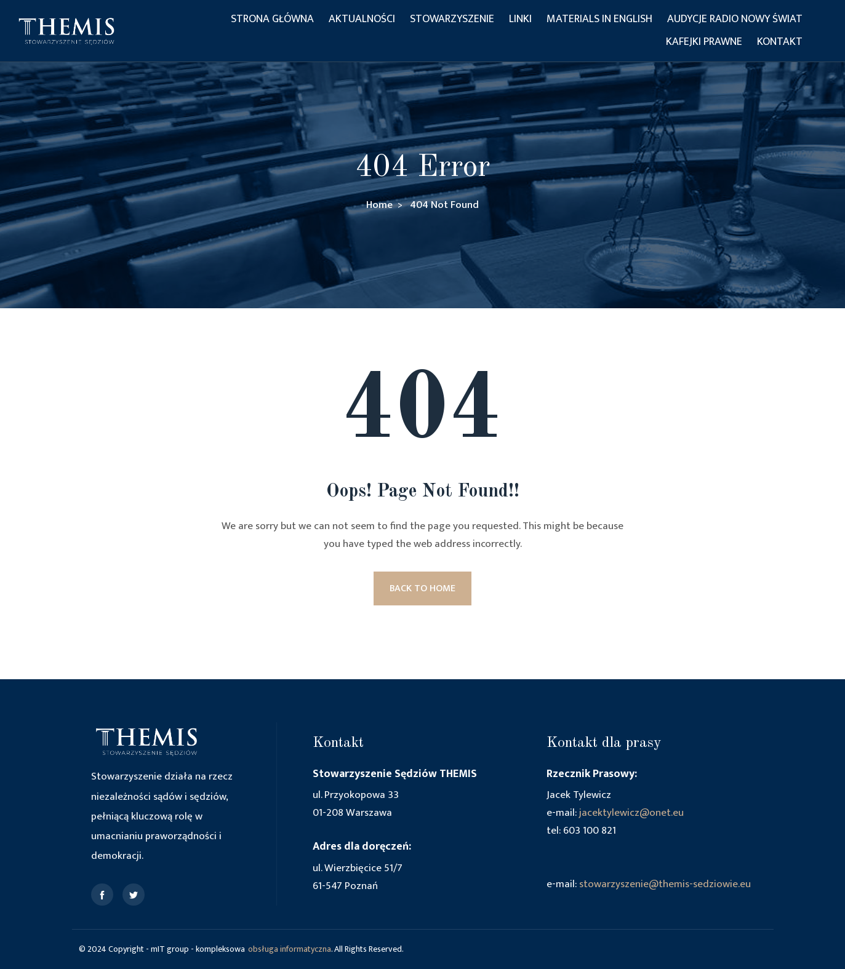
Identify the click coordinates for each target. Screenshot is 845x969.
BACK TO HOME (422, 588)
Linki (520, 19)
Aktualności (362, 19)
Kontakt (780, 42)
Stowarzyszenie (452, 19)
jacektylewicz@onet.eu (631, 812)
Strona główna (272, 19)
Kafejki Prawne (704, 42)
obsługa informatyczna (289, 949)
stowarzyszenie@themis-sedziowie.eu (665, 884)
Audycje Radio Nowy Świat (735, 19)
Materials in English (599, 19)
